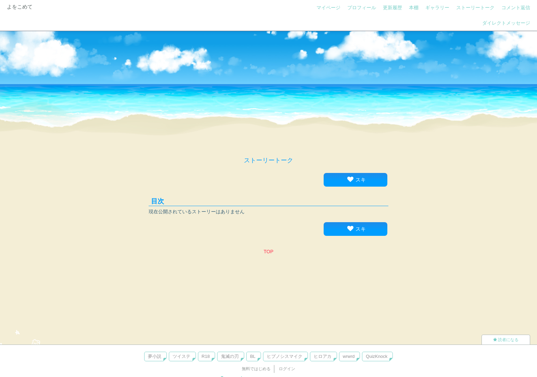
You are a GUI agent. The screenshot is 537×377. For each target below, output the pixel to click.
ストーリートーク (475, 7)
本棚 (414, 7)
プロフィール (361, 7)
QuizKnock (376, 356)
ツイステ (181, 356)
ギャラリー (437, 7)
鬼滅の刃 (230, 356)
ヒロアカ (323, 356)
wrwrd (349, 356)
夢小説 (154, 356)
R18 (206, 356)
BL (252, 356)
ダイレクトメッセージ (506, 23)
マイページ (328, 7)
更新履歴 (392, 7)
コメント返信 (515, 7)
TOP (269, 251)
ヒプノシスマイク (284, 356)
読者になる (506, 339)
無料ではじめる (256, 368)
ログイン (287, 368)
